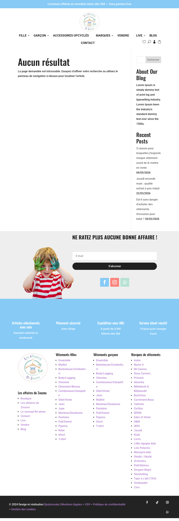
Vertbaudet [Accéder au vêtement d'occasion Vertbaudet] (140, 482)
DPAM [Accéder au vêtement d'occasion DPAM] (137, 412)
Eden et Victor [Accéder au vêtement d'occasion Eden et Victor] (142, 417)
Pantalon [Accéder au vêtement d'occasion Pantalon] (63, 417)
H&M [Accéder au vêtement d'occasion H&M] (137, 421)
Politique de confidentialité (109, 504)
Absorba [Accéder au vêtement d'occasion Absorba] (139, 382)
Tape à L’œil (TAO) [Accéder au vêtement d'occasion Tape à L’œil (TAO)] (145, 478)
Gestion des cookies (23, 509)
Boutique (26, 398)
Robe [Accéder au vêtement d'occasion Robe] (61, 430)
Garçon (40, 35)
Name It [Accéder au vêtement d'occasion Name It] (139, 364)
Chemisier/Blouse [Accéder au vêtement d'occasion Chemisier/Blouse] (69, 386)
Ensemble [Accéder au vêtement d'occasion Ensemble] (64, 360)
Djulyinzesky (51, 504)
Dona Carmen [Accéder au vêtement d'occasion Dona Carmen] (142, 373)
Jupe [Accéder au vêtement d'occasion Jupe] (61, 408)
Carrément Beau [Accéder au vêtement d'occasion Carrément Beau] (144, 399)
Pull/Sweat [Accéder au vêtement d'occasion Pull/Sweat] (65, 421)
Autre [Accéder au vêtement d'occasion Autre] (137, 360)
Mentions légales (71, 504)
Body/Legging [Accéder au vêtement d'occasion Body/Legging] (66, 377)
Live (139, 35)
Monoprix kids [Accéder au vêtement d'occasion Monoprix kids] (142, 452)
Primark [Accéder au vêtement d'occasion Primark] (139, 377)
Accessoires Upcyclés (71, 35)
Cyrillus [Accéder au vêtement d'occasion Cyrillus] (138, 408)
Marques (103, 35)
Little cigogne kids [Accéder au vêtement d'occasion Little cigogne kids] (145, 443)
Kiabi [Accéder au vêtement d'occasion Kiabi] (137, 434)
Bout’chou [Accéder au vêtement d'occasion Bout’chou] (140, 395)
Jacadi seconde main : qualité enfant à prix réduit (147, 183)
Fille (23, 35)
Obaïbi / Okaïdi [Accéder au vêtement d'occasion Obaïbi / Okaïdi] (143, 456)
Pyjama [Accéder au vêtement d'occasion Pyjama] (63, 426)
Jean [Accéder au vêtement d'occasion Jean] (61, 404)
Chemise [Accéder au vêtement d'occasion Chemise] (63, 382)
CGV (87, 504)
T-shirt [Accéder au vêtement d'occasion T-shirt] (62, 439)
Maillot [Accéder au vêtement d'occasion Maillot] (62, 364)
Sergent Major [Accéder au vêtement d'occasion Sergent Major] (142, 469)
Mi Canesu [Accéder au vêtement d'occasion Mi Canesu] (140, 369)
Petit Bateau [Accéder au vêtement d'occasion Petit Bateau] (141, 465)
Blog (153, 35)
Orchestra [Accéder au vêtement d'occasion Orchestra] (140, 461)
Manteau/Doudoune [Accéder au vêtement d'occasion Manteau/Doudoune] (70, 412)
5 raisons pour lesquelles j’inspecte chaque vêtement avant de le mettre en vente (148, 158)
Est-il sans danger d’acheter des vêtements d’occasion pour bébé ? (147, 209)
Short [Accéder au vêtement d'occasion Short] (61, 434)
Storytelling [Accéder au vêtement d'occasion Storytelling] (141, 474)
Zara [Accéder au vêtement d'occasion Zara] (137, 487)
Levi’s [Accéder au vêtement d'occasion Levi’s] (137, 439)
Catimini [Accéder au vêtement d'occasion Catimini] (139, 404)
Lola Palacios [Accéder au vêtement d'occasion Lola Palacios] (142, 447)
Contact (88, 43)
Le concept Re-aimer (33, 411)
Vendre (123, 35)
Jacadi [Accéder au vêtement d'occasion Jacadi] (138, 430)
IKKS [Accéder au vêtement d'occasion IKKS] (137, 426)
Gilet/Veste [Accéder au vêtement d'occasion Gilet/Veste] (65, 399)
